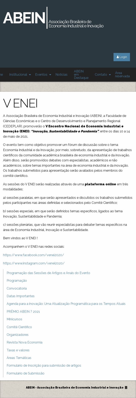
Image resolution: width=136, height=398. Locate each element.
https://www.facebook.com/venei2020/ (33, 255)
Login (122, 57)
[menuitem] (19, 75)
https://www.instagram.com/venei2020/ (34, 263)
